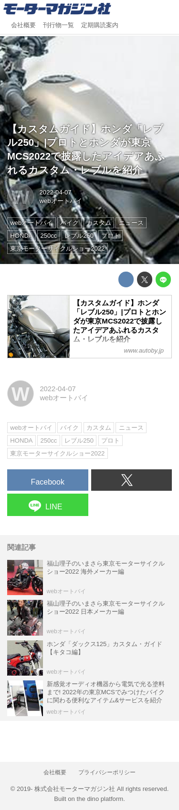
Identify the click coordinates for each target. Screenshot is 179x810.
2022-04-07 (56, 192)
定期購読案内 (99, 25)
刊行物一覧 (58, 25)
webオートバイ (61, 200)
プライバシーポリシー (107, 772)
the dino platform (100, 798)
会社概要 (23, 25)
